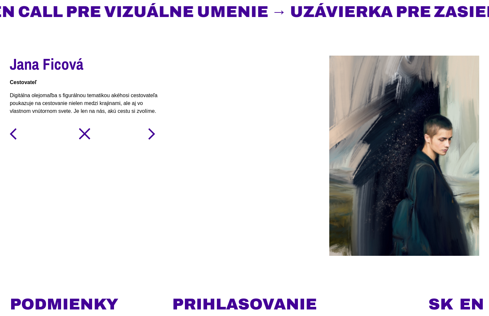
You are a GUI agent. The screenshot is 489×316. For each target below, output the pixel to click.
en (471, 304)
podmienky (64, 304)
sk (441, 304)
